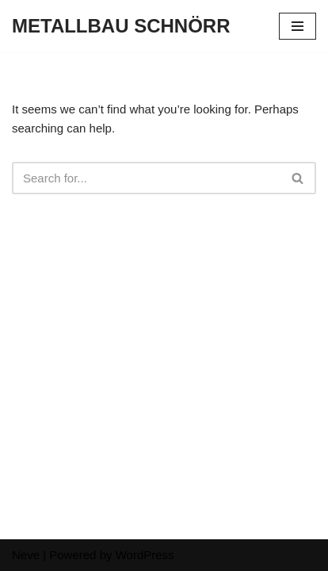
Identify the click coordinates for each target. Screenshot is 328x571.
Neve (26, 554)
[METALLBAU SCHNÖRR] (121, 26)
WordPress (145, 554)
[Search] (146, 178)
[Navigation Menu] (297, 26)
